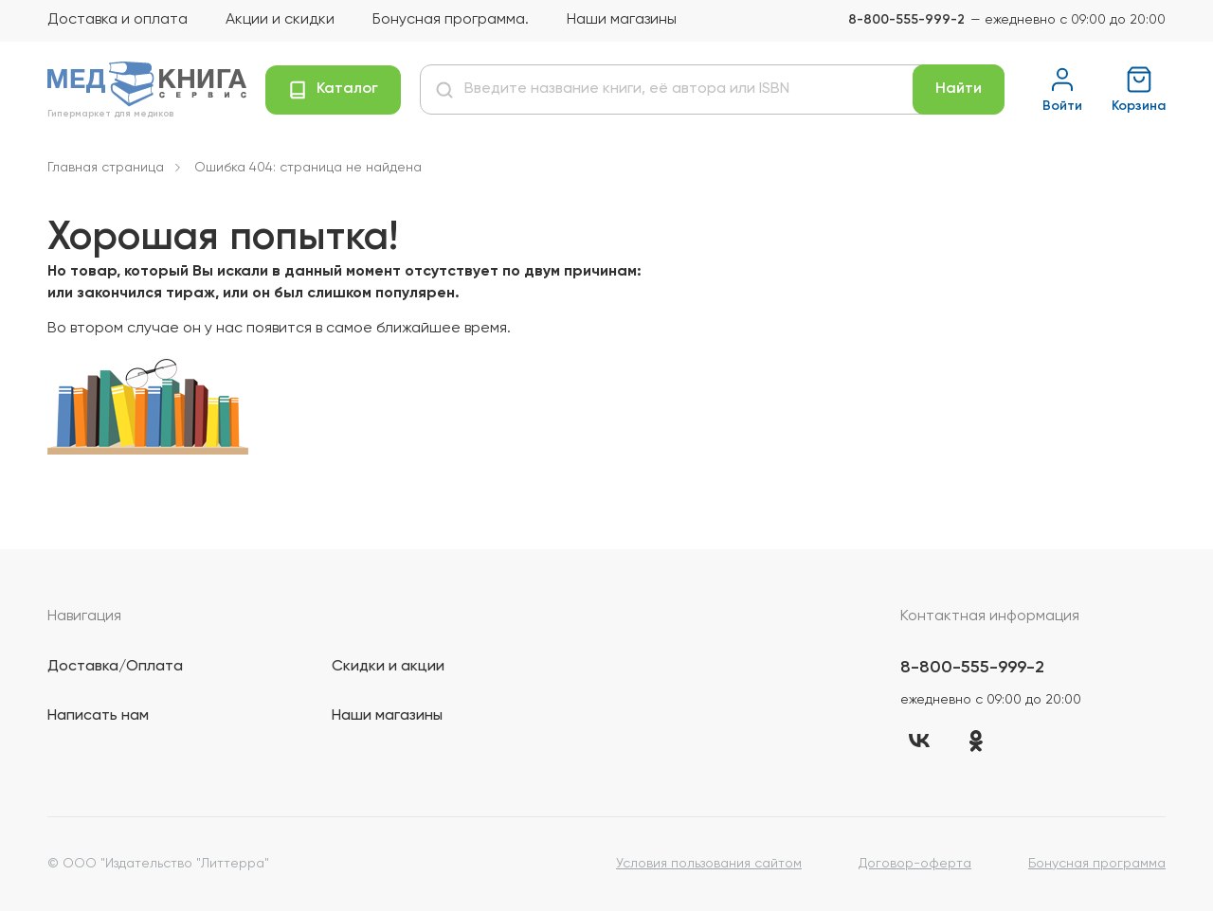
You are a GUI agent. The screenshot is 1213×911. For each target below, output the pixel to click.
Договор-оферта (915, 863)
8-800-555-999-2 (906, 20)
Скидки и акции (388, 666)
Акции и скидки (280, 19)
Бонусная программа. (450, 19)
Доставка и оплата (117, 19)
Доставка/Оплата (115, 666)
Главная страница (105, 167)
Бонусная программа (1097, 863)
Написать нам (98, 715)
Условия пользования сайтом (709, 863)
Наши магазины (622, 19)
